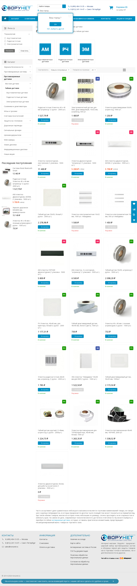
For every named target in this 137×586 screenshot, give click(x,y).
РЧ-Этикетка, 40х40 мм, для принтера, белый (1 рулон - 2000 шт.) (51, 325)
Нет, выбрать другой (55, 29)
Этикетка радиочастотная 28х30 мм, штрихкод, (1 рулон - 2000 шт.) (52, 378)
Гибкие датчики (12, 88)
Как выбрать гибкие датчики (77, 31)
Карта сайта (75, 543)
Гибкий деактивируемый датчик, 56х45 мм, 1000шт (118, 378)
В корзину (43, 120)
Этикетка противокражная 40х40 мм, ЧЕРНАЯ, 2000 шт (118, 431)
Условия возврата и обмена (81, 18)
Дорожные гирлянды (13, 125)
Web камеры (9, 140)
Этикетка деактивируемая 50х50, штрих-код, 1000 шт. (118, 108)
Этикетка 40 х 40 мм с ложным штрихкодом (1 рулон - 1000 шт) (118, 324)
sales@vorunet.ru (10, 547)
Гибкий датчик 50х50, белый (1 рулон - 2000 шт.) (50, 215)
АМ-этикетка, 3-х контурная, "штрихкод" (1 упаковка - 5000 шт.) (85, 271)
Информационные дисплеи (15, 149)
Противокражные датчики (12, 77)
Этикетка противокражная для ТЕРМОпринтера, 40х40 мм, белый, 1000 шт (84, 432)
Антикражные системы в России (83, 547)
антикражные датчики (61, 520)
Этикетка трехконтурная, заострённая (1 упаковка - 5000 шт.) (50, 163)
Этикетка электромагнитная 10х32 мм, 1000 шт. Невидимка (86, 215)
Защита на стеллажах (13, 121)
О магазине (30, 18)
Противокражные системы (15, 71)
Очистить (24, 51)
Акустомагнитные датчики (17, 93)
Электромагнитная (13, 44)
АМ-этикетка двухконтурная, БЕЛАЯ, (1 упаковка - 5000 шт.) (117, 162)
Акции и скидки (124, 18)
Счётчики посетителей (13, 116)
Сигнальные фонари (12, 130)
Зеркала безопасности (13, 67)
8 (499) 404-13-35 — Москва (80, 6)
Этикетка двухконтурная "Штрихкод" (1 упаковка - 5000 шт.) (84, 163)
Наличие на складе (77, 539)
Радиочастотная (12, 41)
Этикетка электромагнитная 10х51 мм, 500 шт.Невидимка (119, 215)
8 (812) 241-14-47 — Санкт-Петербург (84, 9)
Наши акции (9, 154)
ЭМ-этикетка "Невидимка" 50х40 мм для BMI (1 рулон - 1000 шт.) (85, 378)
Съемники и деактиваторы (15, 106)
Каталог (15, 18)
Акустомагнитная (12, 38)
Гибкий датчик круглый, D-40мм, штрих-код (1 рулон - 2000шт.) (51, 431)
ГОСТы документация (79, 551)
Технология (17, 34)
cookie (20, 581)
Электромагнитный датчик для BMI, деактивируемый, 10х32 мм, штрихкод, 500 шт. (85, 109)
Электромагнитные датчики (17, 102)
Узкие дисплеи (10, 144)
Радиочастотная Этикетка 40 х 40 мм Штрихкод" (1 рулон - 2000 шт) (51, 108)
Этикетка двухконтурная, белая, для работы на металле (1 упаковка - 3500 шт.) (51, 486)
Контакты (105, 18)
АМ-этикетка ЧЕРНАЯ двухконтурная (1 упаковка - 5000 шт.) (51, 272)
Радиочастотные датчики (16, 97)
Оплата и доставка (47, 547)
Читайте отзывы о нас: (116, 558)
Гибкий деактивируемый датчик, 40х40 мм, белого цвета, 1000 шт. (85, 324)
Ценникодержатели (12, 135)
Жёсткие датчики (12, 84)
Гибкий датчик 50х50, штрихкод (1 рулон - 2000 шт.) (119, 271)
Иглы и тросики (10, 111)
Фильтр (9, 28)
